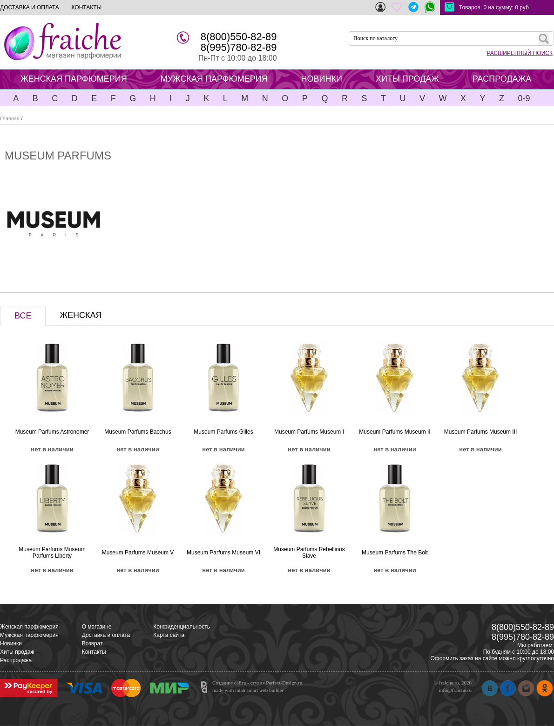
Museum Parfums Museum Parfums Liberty (52, 552)
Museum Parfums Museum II (394, 432)
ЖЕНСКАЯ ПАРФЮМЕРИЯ (73, 78)
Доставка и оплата (106, 635)
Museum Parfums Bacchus (137, 432)
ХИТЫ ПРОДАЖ (407, 78)
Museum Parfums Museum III (480, 432)
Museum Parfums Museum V (138, 552)
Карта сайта (168, 635)
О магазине (97, 626)
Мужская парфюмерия (29, 635)
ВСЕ (22, 315)
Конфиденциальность (181, 626)
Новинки (11, 643)
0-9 (524, 98)
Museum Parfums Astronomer (52, 432)
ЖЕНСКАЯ (80, 315)
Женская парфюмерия (29, 626)
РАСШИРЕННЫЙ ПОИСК (520, 53)
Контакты (94, 652)
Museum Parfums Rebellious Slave (309, 552)
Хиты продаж (17, 652)
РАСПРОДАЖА (502, 78)
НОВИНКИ (321, 78)
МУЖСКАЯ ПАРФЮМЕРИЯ (214, 78)
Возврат (92, 643)
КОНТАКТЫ (86, 7)
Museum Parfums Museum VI (223, 552)
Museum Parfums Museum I (309, 432)
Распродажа (16, 660)
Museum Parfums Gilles (223, 432)
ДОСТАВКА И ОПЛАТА (29, 7)
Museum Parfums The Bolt (395, 552)
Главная (10, 118)
